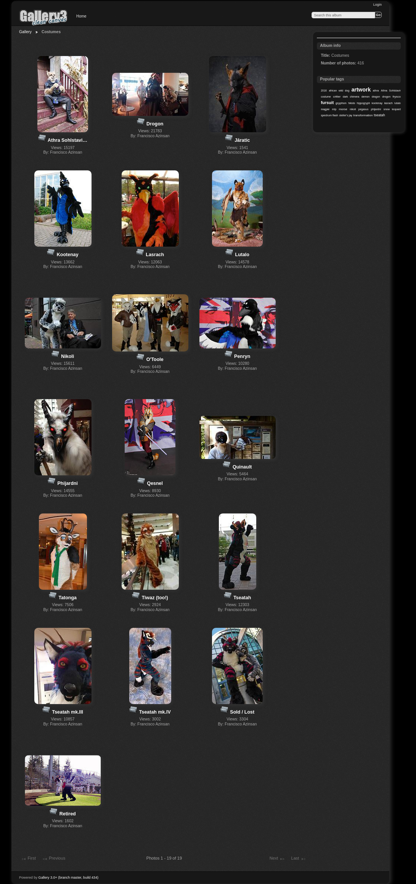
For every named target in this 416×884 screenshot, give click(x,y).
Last (298, 859)
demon (365, 96)
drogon (386, 96)
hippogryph (363, 103)
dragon (376, 96)
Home (81, 16)
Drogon (154, 124)
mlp (334, 109)
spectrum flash (329, 115)
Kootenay (68, 254)
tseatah (379, 115)
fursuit (327, 102)
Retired (67, 814)
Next (277, 859)
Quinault (242, 467)
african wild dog (339, 90)
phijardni (376, 109)
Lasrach (155, 254)
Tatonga (67, 597)
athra (376, 90)
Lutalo (242, 254)
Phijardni (68, 483)
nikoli (353, 109)
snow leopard (392, 109)
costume (326, 96)
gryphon (341, 103)
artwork (361, 90)
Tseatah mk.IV (155, 712)
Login (377, 4)
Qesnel (155, 483)
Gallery (25, 32)
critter (337, 96)
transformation (363, 115)
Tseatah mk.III (67, 712)
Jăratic (242, 140)
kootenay (377, 103)
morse (343, 109)
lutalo (397, 103)
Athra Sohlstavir (391, 90)
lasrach (388, 103)
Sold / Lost (242, 712)
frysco (397, 96)
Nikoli (67, 356)
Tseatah (242, 597)
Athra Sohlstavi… (67, 140)
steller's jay (345, 115)
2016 (324, 90)
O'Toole (155, 359)
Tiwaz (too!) (155, 597)
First (28, 859)
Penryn (242, 356)
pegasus (363, 109)
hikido (351, 103)
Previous (53, 859)
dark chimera (351, 96)
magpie (325, 109)
